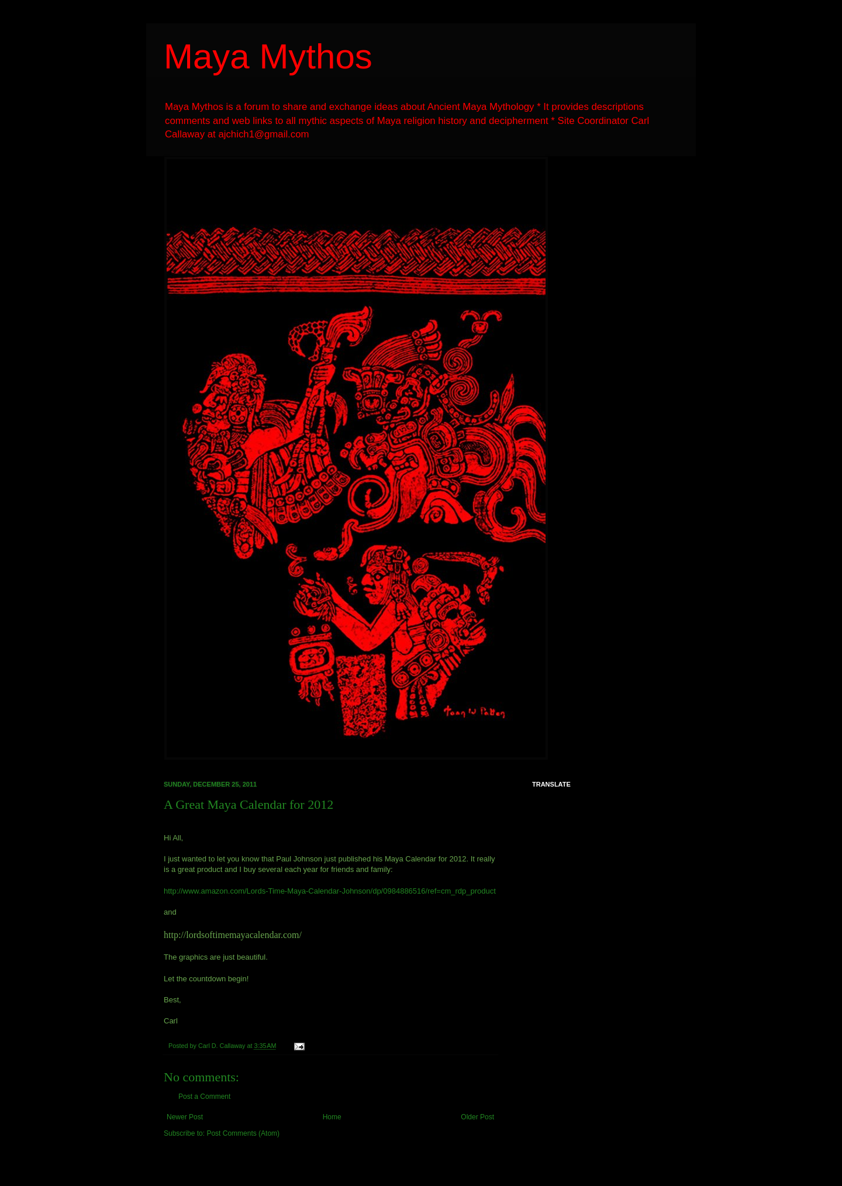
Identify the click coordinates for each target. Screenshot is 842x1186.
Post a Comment (204, 1096)
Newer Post (185, 1117)
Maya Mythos (268, 56)
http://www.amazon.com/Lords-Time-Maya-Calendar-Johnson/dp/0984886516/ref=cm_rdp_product (330, 891)
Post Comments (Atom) (242, 1133)
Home (332, 1117)
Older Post (477, 1117)
